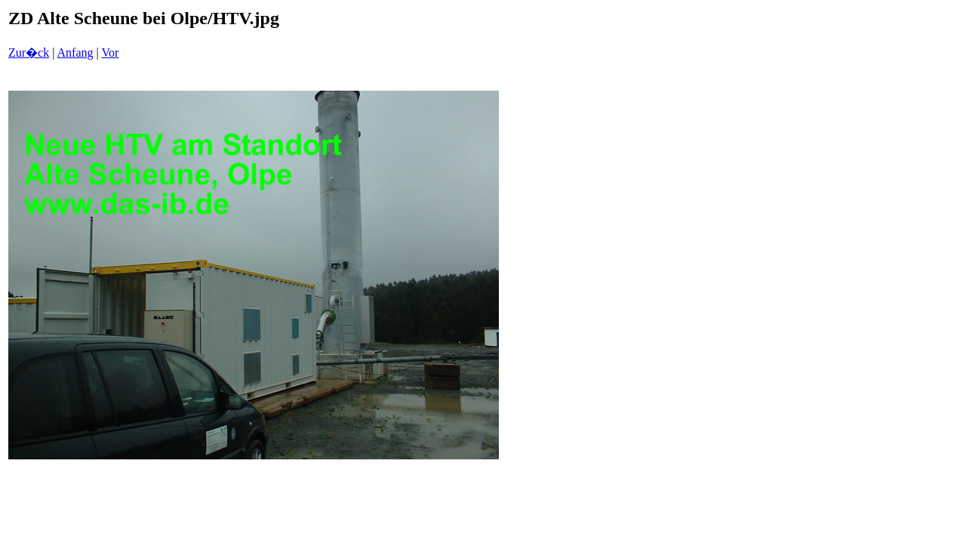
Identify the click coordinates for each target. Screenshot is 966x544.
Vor (109, 52)
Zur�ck (28, 52)
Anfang (75, 52)
